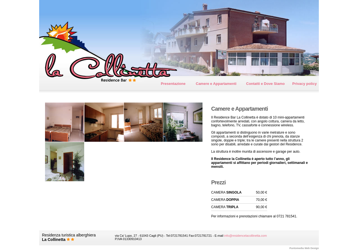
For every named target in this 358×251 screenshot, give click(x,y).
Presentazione (173, 84)
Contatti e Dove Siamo (265, 84)
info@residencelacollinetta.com (245, 235)
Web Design (304, 248)
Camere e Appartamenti (216, 84)
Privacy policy (304, 84)
